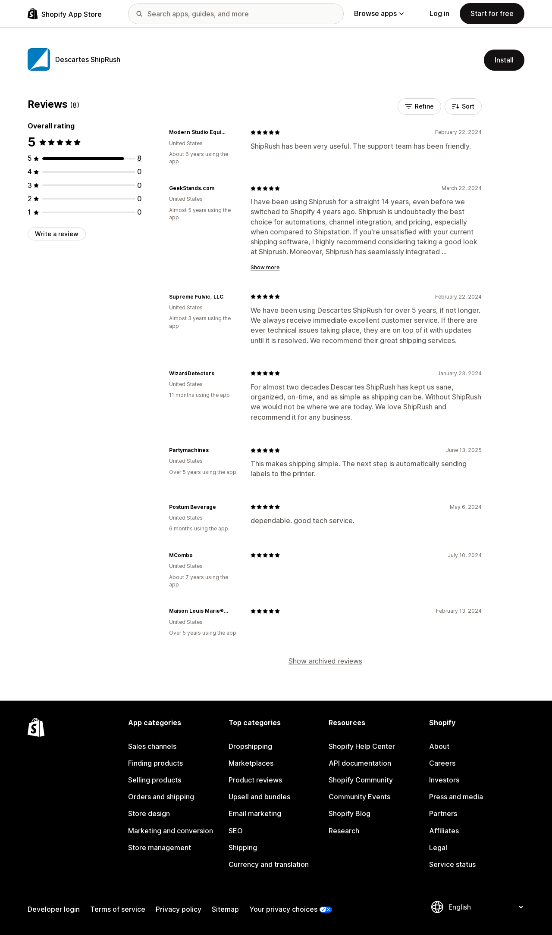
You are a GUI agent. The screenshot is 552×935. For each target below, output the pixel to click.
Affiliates (444, 830)
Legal (438, 847)
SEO (236, 830)
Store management (159, 847)
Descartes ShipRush (87, 59)
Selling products (154, 780)
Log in (439, 13)
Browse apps (379, 13)
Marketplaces (251, 763)
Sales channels (152, 746)
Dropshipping (250, 746)
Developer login (54, 909)
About (439, 746)
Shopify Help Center (362, 746)
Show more (265, 267)
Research (344, 830)
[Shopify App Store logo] (65, 13)
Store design (149, 813)
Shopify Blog (349, 813)
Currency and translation (269, 864)
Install (504, 60)
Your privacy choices (283, 909)
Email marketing (255, 813)
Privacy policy (178, 909)
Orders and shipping (161, 796)
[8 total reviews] (139, 158)
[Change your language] (485, 907)
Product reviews (255, 780)
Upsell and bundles (259, 796)
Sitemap (225, 909)
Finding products (155, 763)
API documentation (360, 763)
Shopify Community (361, 780)
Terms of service (117, 909)
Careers (442, 763)
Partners (443, 813)
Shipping (243, 847)
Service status (452, 864)
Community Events (359, 796)
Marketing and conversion (170, 830)
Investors (444, 780)
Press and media (456, 796)
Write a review (56, 233)
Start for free (492, 13)
